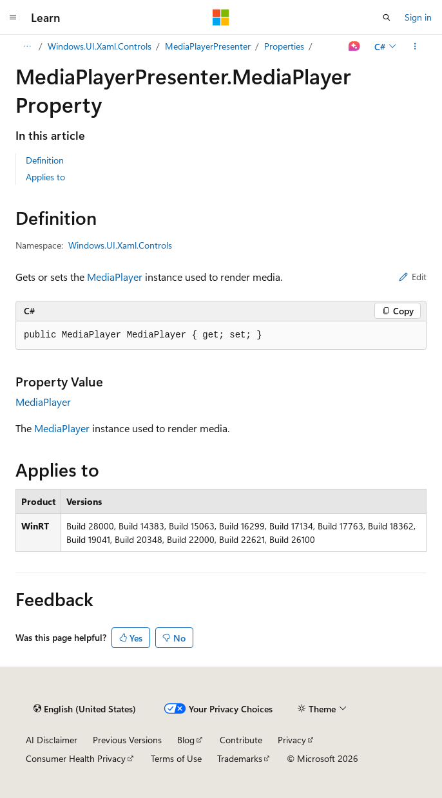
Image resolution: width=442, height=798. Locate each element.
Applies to (45, 177)
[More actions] (415, 46)
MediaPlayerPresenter (208, 46)
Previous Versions (127, 740)
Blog (186, 740)
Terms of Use (176, 758)
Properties (284, 46)
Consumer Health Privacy (76, 758)
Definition (45, 160)
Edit (413, 277)
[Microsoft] (221, 17)
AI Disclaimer (51, 740)
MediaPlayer (114, 276)
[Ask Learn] (354, 46)
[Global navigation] (13, 17)
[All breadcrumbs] (26, 46)
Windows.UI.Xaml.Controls (99, 46)
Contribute (241, 740)
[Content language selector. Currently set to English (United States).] (85, 708)
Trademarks (239, 758)
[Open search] (386, 17)
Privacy (292, 740)
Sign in (418, 17)
